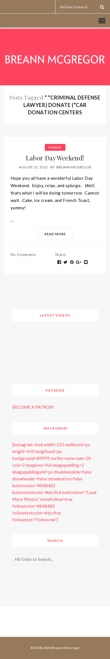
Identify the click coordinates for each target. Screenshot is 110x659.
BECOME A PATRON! (33, 407)
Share (60, 254)
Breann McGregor (73, 167)
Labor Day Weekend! (55, 158)
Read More (55, 234)
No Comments (23, 254)
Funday (55, 147)
